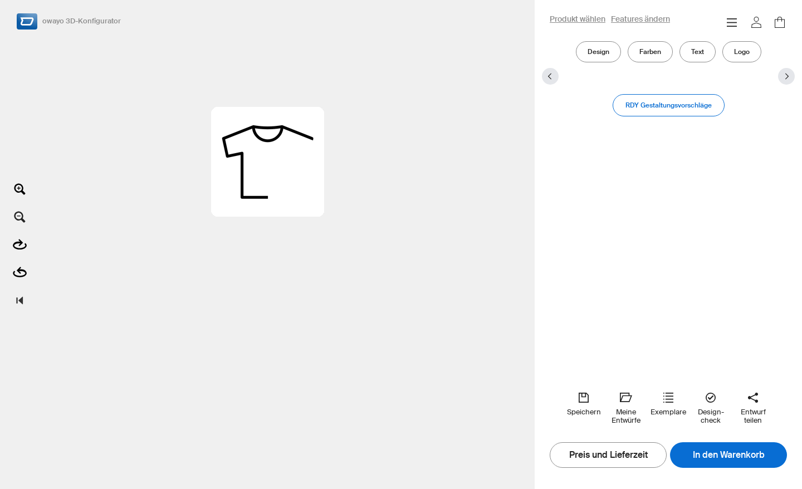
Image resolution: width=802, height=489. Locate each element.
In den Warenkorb (729, 455)
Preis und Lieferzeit (608, 455)
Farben (650, 51)
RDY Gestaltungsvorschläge (668, 105)
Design (598, 51)
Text (697, 51)
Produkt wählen (577, 19)
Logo (742, 51)
